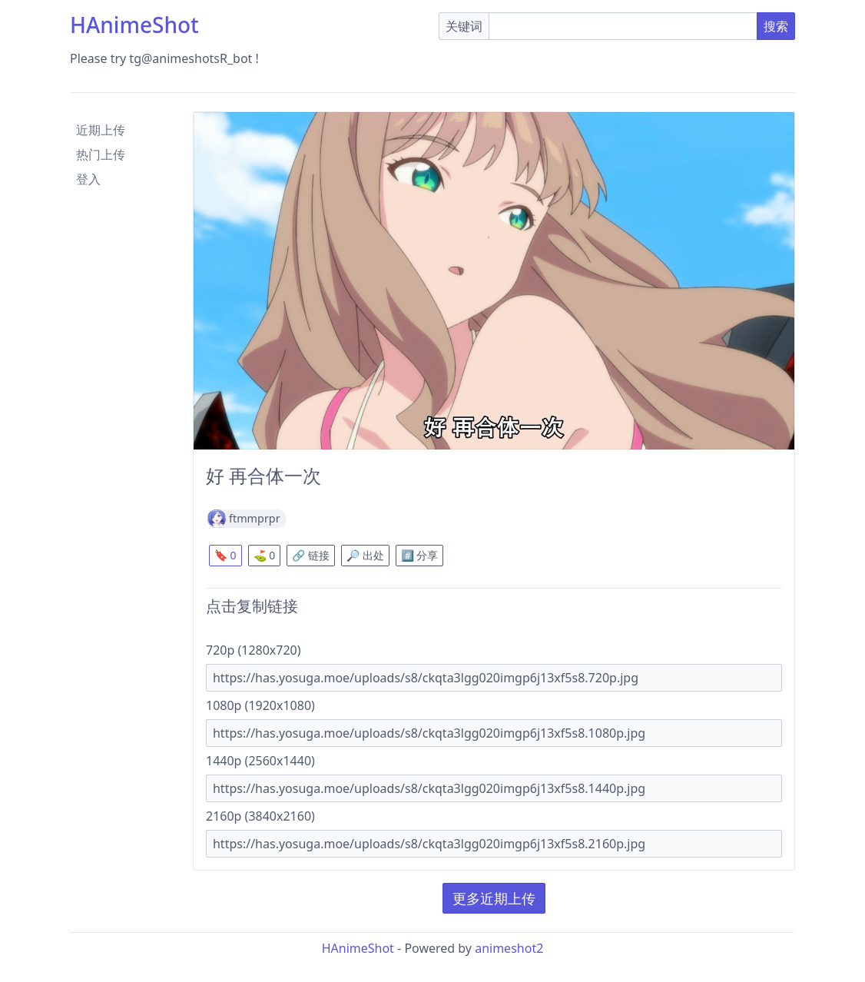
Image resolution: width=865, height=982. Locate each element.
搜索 (776, 26)
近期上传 (100, 129)
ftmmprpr (254, 518)
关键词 (464, 26)
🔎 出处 (365, 555)
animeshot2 (509, 948)
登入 (88, 179)
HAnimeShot (134, 24)
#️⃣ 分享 (420, 555)
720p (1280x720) (253, 650)
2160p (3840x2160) (260, 816)
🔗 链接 (311, 555)
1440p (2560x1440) (260, 760)
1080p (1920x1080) (260, 705)
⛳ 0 (265, 555)
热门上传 (100, 154)
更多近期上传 (493, 898)
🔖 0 (225, 555)
